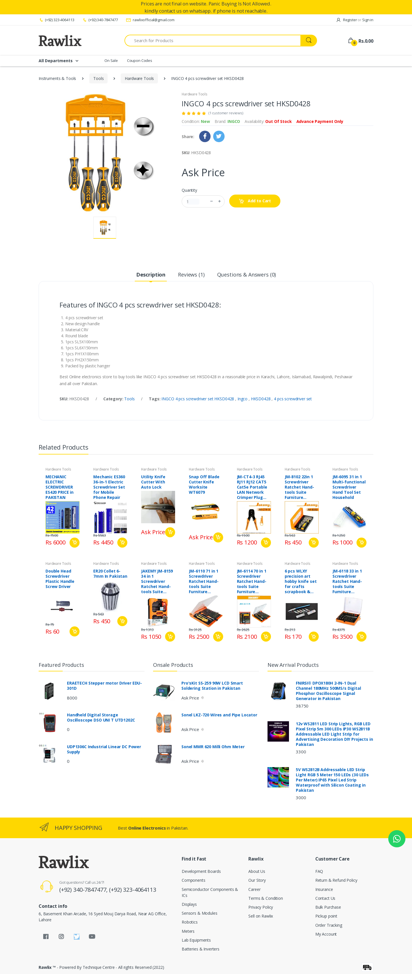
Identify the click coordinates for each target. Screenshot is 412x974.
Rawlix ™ (47, 967)
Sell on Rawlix (260, 916)
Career (254, 889)
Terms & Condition (265, 898)
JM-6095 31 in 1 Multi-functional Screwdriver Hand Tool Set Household (349, 487)
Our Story (257, 880)
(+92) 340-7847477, (84, 889)
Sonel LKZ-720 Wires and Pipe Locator (219, 715)
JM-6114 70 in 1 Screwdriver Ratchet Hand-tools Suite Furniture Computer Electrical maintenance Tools (251, 581)
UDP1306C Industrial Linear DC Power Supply (104, 749)
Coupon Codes (139, 60)
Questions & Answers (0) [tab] (246, 274)
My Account (326, 934)
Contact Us (325, 898)
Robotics (190, 922)
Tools (98, 78)
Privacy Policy (260, 907)
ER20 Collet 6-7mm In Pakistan (110, 574)
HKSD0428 (261, 398)
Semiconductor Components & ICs (210, 892)
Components (193, 880)
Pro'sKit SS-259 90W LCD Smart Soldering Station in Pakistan (212, 686)
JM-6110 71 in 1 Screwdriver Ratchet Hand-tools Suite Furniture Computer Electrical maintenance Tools (203, 581)
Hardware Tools (139, 78)
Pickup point (326, 916)
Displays (189, 904)
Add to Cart (255, 201)
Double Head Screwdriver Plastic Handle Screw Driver (59, 579)
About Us (256, 871)
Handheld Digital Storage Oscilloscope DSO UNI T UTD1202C (101, 717)
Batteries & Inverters (200, 949)
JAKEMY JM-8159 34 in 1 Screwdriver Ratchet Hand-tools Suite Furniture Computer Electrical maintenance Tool (157, 581)
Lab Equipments (196, 940)
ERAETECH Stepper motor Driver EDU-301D (104, 686)
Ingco (243, 398)
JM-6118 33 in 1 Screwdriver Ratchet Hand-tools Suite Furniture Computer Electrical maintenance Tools (347, 581)
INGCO (233, 121)
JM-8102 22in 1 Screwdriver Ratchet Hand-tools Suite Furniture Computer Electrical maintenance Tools (299, 487)
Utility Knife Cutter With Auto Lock (153, 482)
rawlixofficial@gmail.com (150, 19)
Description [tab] (150, 274)
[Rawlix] (60, 40)
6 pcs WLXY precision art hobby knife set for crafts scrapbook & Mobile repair (301, 581)
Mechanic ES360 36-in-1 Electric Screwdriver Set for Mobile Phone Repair (109, 487)
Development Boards (201, 871)
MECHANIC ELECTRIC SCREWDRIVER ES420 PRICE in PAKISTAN (59, 487)
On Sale (111, 60)
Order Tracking (328, 925)
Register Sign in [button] (354, 19)
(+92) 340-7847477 (100, 19)
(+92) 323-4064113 (56, 19)
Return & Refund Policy (336, 880)
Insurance (324, 889)
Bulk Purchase (328, 907)
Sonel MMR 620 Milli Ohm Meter (213, 746)
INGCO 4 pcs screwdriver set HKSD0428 (198, 398)
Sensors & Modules (199, 913)
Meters (188, 931)
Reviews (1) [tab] (191, 274)
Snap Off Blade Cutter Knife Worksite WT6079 (204, 484)
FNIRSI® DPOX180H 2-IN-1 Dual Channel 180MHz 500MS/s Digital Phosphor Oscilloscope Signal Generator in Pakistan (328, 691)
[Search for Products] (212, 40)
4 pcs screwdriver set (293, 398)
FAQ (319, 871)
